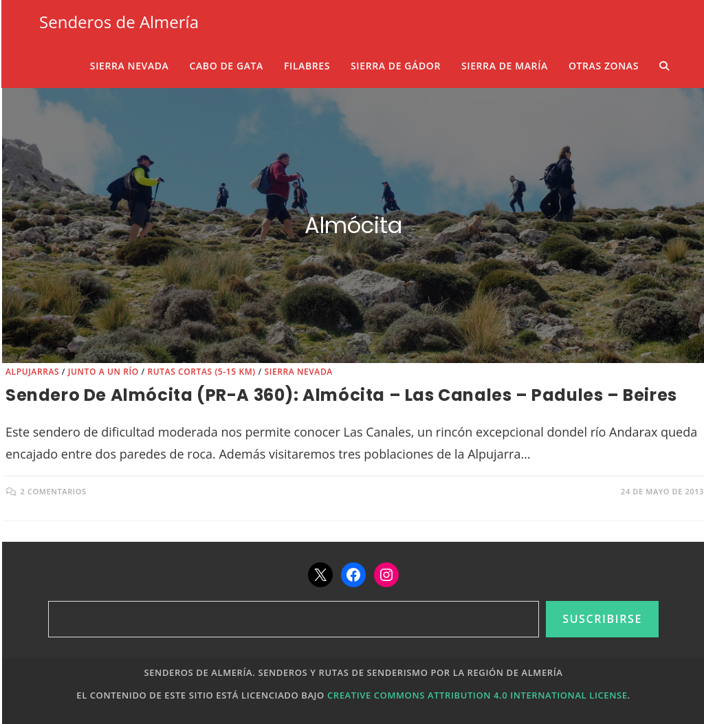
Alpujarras (32, 371)
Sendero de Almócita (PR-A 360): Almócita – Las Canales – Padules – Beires (341, 395)
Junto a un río (103, 371)
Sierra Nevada (298, 371)
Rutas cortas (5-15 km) (201, 371)
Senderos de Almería (119, 21)
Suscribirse (602, 618)
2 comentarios (54, 491)
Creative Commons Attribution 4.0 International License (477, 695)
